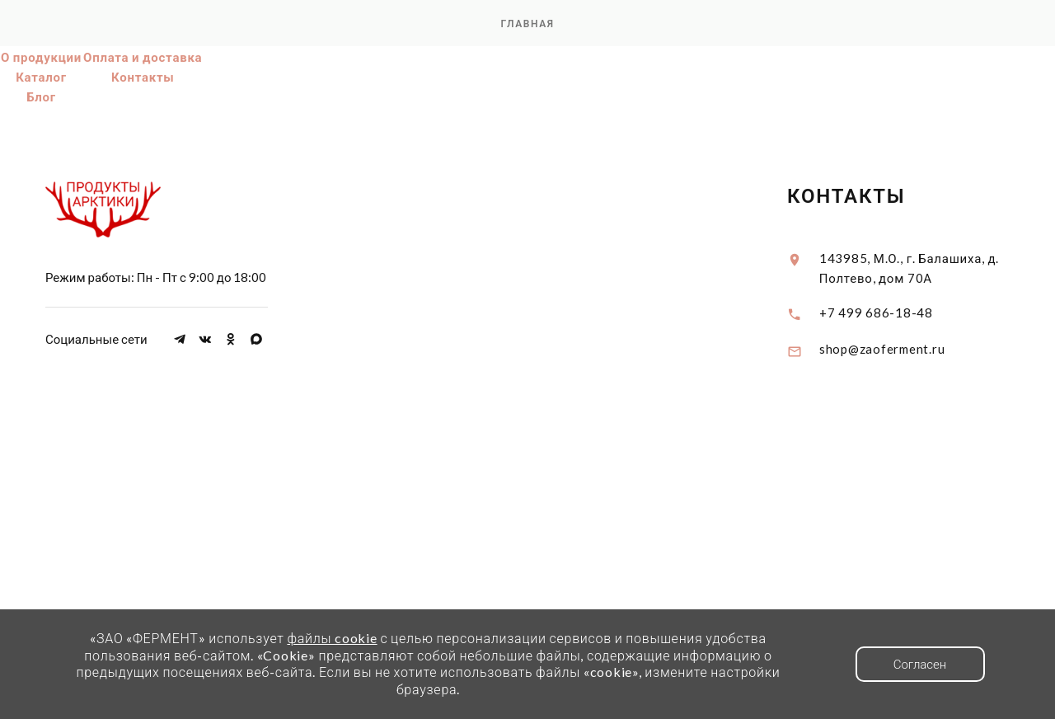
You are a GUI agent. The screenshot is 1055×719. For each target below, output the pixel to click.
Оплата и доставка (142, 56)
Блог (41, 96)
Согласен (920, 663)
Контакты (143, 76)
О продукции (41, 56)
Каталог (41, 76)
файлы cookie (332, 638)
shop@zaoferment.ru (882, 348)
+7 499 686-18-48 (876, 312)
